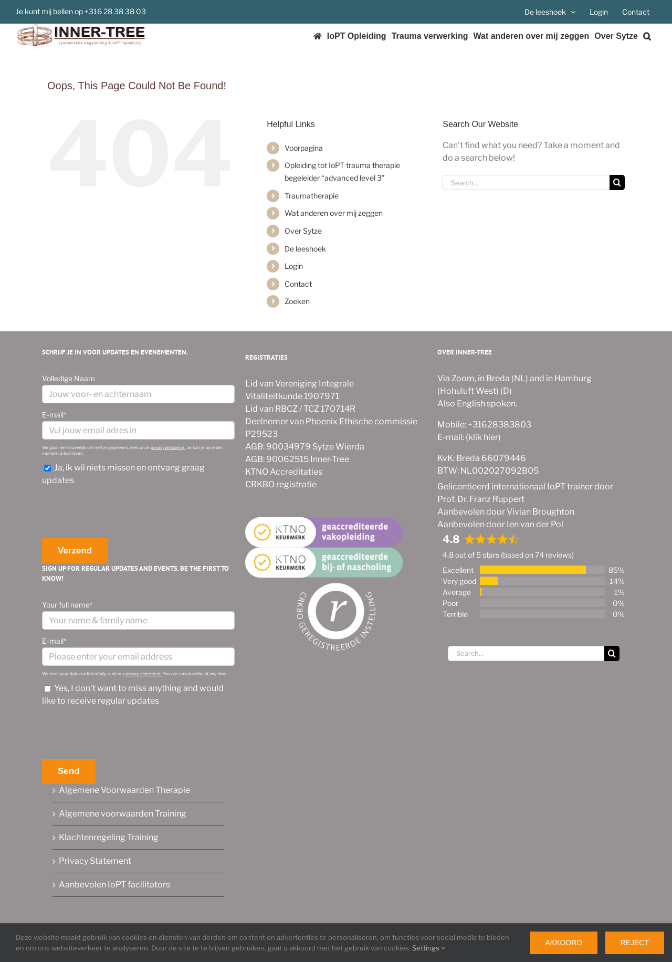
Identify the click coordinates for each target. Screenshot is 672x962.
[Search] (617, 182)
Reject (635, 942)
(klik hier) (482, 437)
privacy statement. (144, 673)
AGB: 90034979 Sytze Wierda (304, 447)
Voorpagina (304, 147)
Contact (298, 283)
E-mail (54, 414)
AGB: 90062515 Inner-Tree (297, 459)
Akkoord (563, 942)
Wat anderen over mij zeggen (334, 212)
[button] (647, 36)
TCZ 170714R (329, 409)
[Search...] (526, 182)
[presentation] (122, 512)
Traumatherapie (312, 195)
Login (294, 266)
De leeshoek (305, 248)
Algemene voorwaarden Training (122, 814)
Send (69, 771)
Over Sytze (303, 230)
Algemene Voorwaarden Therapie (124, 790)
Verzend (75, 551)
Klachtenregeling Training (109, 837)
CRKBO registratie (281, 484)
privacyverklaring (168, 447)
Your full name (67, 604)
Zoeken (297, 301)
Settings (428, 948)
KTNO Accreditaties (283, 472)
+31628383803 (498, 425)
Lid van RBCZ (271, 409)
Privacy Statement (95, 861)
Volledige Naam (68, 378)
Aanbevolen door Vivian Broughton (505, 512)
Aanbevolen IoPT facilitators (114, 885)
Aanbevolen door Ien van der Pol (500, 524)
